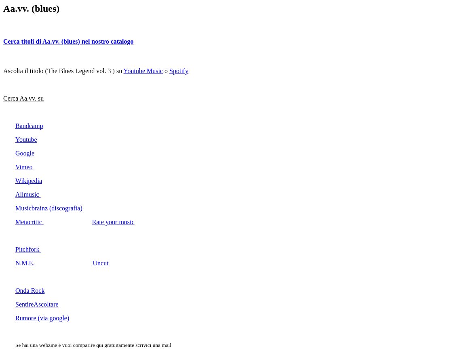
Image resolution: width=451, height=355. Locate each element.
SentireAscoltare (37, 304)
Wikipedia (28, 180)
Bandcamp (29, 125)
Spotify (178, 70)
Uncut (101, 263)
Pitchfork (28, 249)
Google (24, 153)
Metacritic (29, 221)
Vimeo (24, 167)
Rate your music (113, 221)
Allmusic (28, 194)
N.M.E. (25, 263)
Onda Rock (29, 290)
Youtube (26, 139)
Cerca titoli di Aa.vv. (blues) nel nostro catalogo (68, 41)
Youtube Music (143, 70)
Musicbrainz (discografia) (48, 208)
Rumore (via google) (42, 318)
